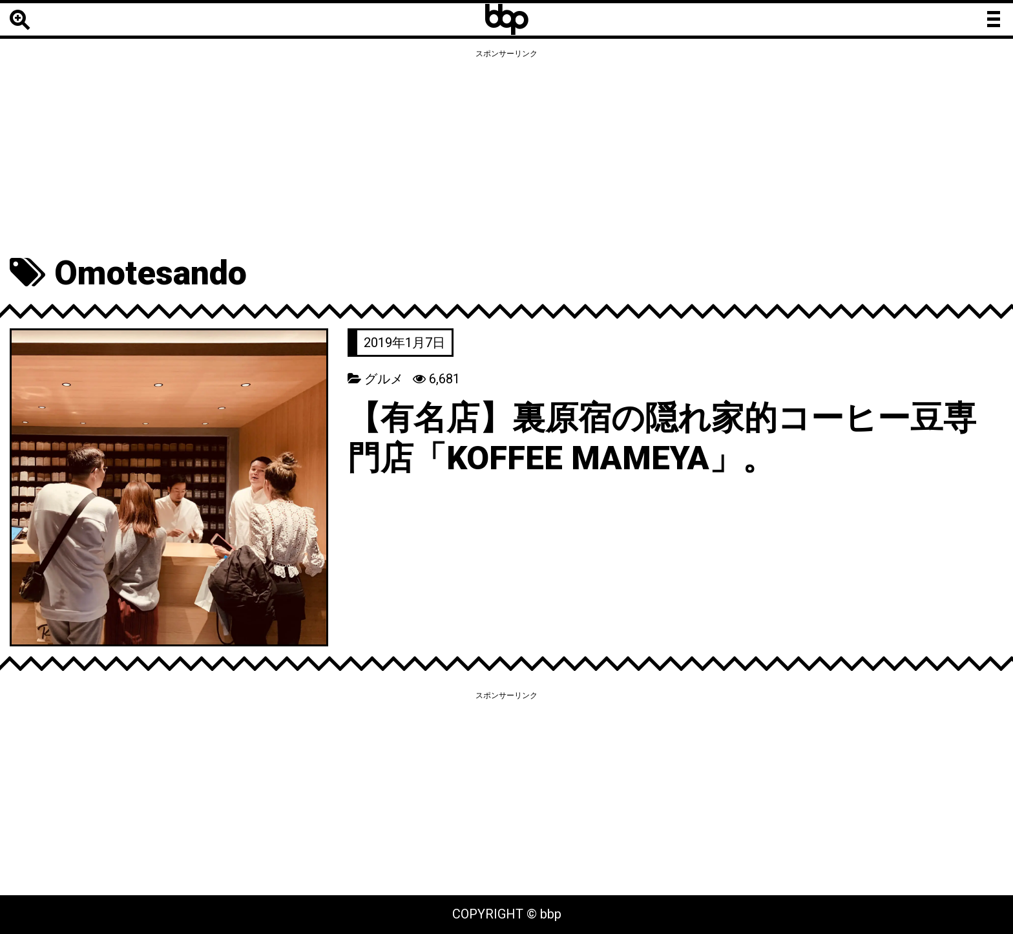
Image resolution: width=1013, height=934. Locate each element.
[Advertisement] (506, 153)
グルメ (383, 379)
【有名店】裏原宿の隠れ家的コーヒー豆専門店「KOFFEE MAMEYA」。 (668, 438)
